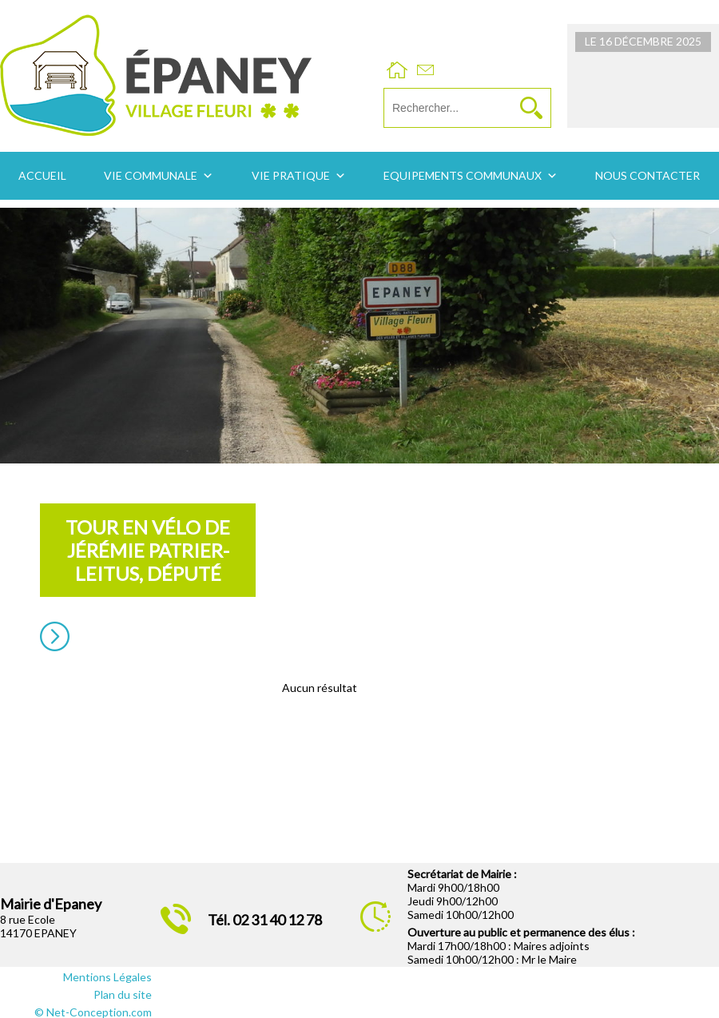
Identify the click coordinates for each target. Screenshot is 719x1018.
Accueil (42, 175)
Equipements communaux (462, 175)
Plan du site (122, 994)
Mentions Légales (107, 977)
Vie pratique (291, 175)
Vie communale (150, 175)
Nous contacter (647, 175)
